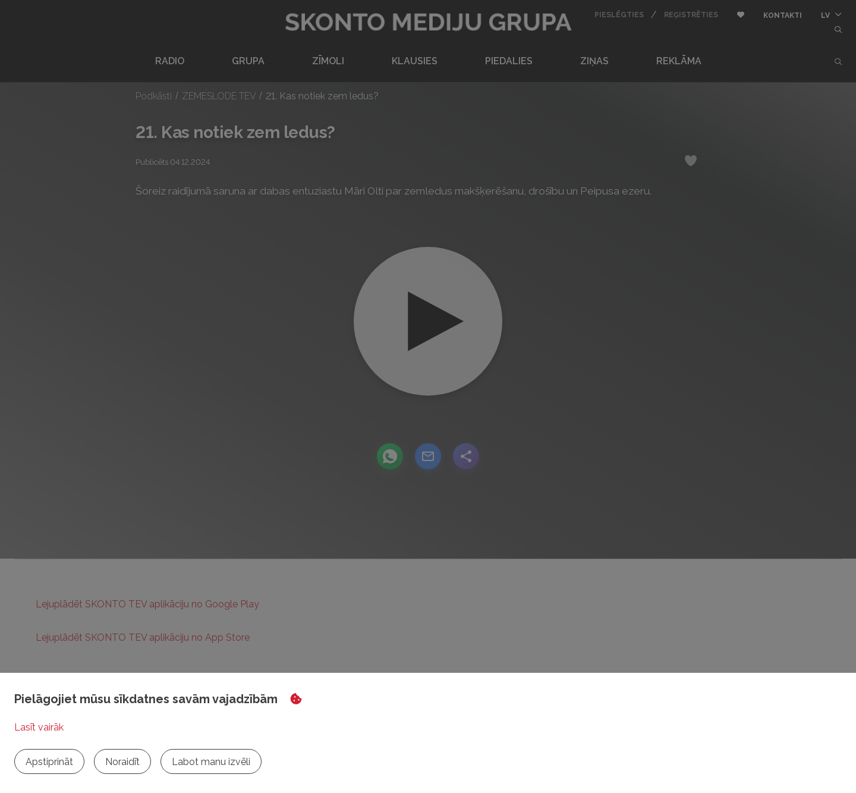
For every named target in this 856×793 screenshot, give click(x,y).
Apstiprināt (49, 761)
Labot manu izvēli (211, 761)
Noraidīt (122, 761)
